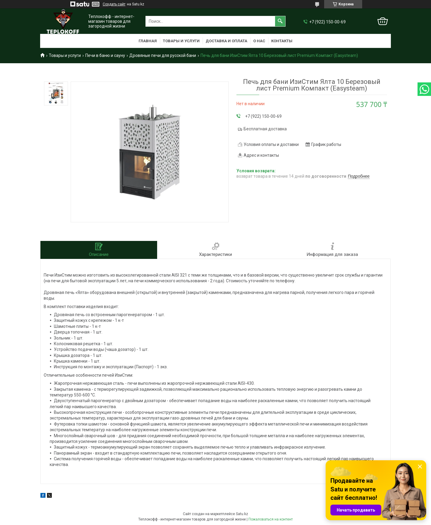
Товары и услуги (181, 41)
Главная (148, 41)
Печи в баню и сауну (105, 55)
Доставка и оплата (226, 41)
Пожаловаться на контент (270, 519)
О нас (259, 41)
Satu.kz (242, 514)
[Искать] (280, 21)
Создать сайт (114, 4)
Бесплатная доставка (265, 128)
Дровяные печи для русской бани (162, 55)
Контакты (281, 41)
